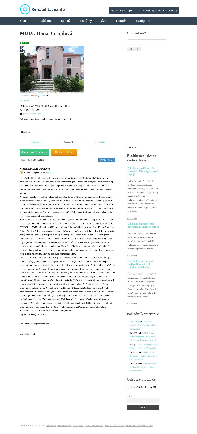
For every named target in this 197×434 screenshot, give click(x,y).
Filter (23, 160)
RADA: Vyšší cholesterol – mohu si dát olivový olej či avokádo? (143, 356)
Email (129, 396)
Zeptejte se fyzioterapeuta (122, 10)
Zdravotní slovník (114, 426)
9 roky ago (50, 172)
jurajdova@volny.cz (32, 113)
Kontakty (173, 10)
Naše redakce (64, 426)
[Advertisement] (149, 100)
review (43, 95)
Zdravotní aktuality (144, 10)
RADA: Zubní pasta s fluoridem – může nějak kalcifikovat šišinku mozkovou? (142, 336)
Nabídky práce (160, 10)
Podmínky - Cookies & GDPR (139, 426)
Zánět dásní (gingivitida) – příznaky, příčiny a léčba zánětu (143, 325)
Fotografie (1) (36, 142)
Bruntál (24, 101)
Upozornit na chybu (64, 152)
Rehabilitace (44, 21)
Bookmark (26, 132)
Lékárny (86, 21)
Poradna (122, 21)
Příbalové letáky (94, 426)
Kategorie (143, 21)
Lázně (104, 21)
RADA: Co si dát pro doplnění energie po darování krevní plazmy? (143, 367)
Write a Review (106, 160)
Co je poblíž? (99, 142)
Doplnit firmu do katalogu (34, 152)
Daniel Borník (135, 322)
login (31, 324)
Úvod (24, 21)
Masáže (67, 21)
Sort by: (36, 160)
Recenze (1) (69, 142)
